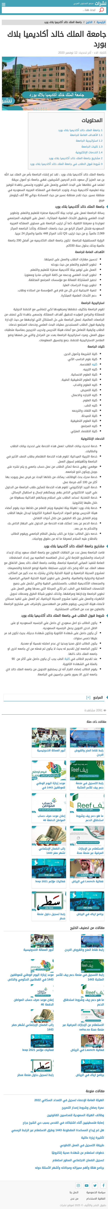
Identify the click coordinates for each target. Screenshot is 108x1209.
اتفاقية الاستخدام (95, 1198)
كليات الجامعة (91, 146)
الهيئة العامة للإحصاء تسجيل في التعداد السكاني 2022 (69, 1100)
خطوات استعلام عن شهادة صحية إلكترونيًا (78, 1153)
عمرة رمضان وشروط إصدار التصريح (83, 1107)
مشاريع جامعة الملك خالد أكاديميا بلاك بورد (75, 158)
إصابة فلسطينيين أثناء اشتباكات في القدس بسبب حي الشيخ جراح (63, 1122)
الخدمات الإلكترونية (89, 152)
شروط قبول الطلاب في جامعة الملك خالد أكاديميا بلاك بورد (66, 163)
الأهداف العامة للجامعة (86, 135)
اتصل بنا (74, 1192)
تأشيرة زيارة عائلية (92, 1138)
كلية (67, 659)
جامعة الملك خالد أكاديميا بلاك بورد (80, 130)
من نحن (74, 1198)
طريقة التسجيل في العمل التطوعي (82, 1145)
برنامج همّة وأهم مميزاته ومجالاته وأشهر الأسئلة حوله (69, 1168)
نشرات (100, 4)
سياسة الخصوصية (95, 1192)
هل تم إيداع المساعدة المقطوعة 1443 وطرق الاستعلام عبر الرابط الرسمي (57, 1130)
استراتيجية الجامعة (89, 140)
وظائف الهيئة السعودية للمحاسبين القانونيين (75, 1115)
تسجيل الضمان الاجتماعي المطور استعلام (78, 1160)
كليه (94, 364)
